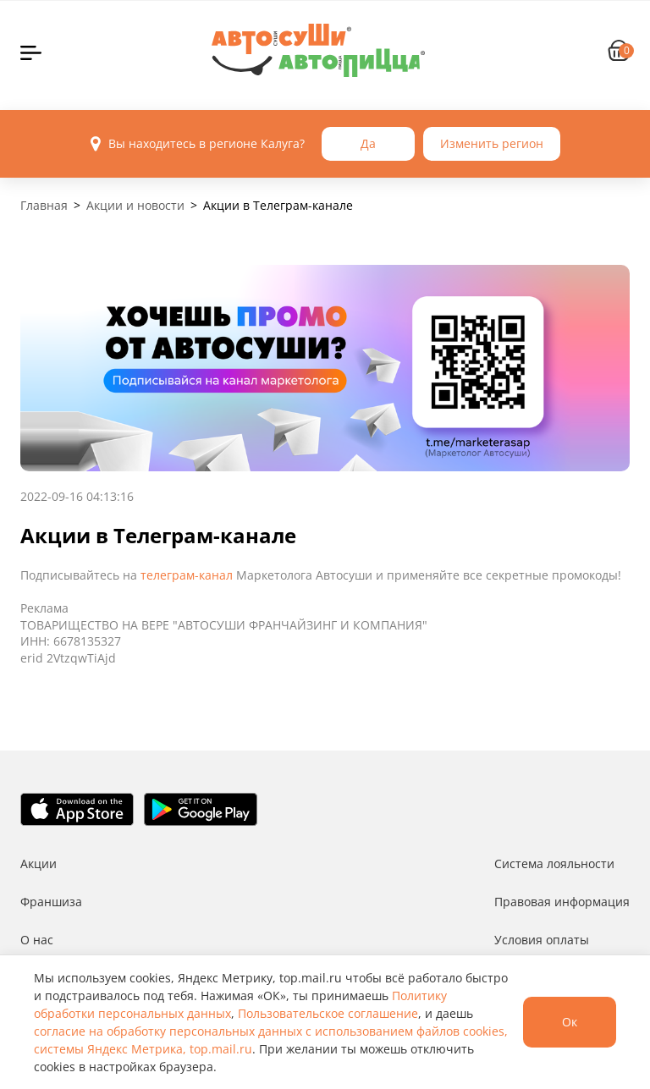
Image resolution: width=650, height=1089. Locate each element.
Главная (44, 205)
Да (368, 143)
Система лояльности (554, 863)
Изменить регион (491, 143)
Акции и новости (135, 205)
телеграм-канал (186, 575)
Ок (569, 1022)
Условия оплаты (541, 940)
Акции (38, 863)
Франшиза (51, 902)
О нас (36, 940)
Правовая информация (562, 902)
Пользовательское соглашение (328, 1013)
